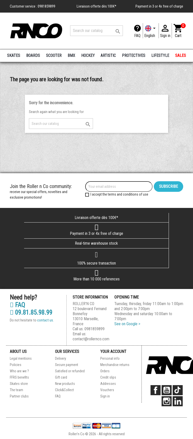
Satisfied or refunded (70, 371)
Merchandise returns (114, 365)
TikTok (178, 390)
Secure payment (66, 365)
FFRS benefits (19, 377)
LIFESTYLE (160, 55)
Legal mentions (21, 358)
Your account (113, 351)
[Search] (96, 30)
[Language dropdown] (150, 30)
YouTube (167, 390)
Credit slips (108, 377)
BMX (71, 55)
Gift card (61, 377)
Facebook (156, 390)
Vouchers (107, 390)
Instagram (167, 401)
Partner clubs (19, 396)
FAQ (137, 35)
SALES (180, 55)
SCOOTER (54, 55)
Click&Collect (64, 390)
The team (16, 390)
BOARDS (33, 55)
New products (65, 384)
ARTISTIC (108, 55)
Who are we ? (19, 371)
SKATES (13, 55)
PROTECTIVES (133, 55)
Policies (15, 365)
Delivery (60, 358)
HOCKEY (88, 55)
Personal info (110, 358)
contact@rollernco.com (91, 339)
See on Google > (127, 323)
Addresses (108, 384)
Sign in (105, 396)
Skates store (19, 384)
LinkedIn (178, 401)
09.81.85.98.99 (31, 312)
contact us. (45, 320)
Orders (105, 371)
